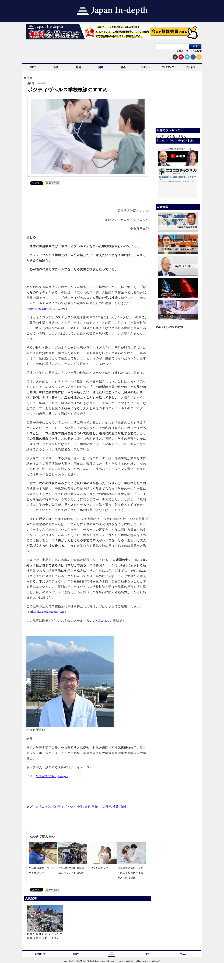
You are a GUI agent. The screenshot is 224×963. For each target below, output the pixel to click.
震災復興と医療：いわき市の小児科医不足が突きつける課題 (130, 873)
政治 (56, 67)
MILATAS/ (43, 776)
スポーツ (145, 67)
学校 (95, 806)
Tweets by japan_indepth (170, 326)
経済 (78, 67)
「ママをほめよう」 (99, 868)
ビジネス (190, 67)
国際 (100, 67)
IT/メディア (168, 67)
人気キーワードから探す (189, 51)
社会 (123, 67)
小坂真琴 (105, 806)
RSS (147, 954)
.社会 (29, 78)
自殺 (123, 806)
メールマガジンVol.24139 (92, 620)
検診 (116, 806)
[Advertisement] (88, 195)
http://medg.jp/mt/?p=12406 (47, 308)
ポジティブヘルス (64, 806)
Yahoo (183, 954)
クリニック (42, 806)
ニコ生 (76, 954)
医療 (87, 806)
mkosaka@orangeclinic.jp (47, 611)
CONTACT (40, 954)
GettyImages (59, 776)
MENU (33, 67)
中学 (80, 806)
